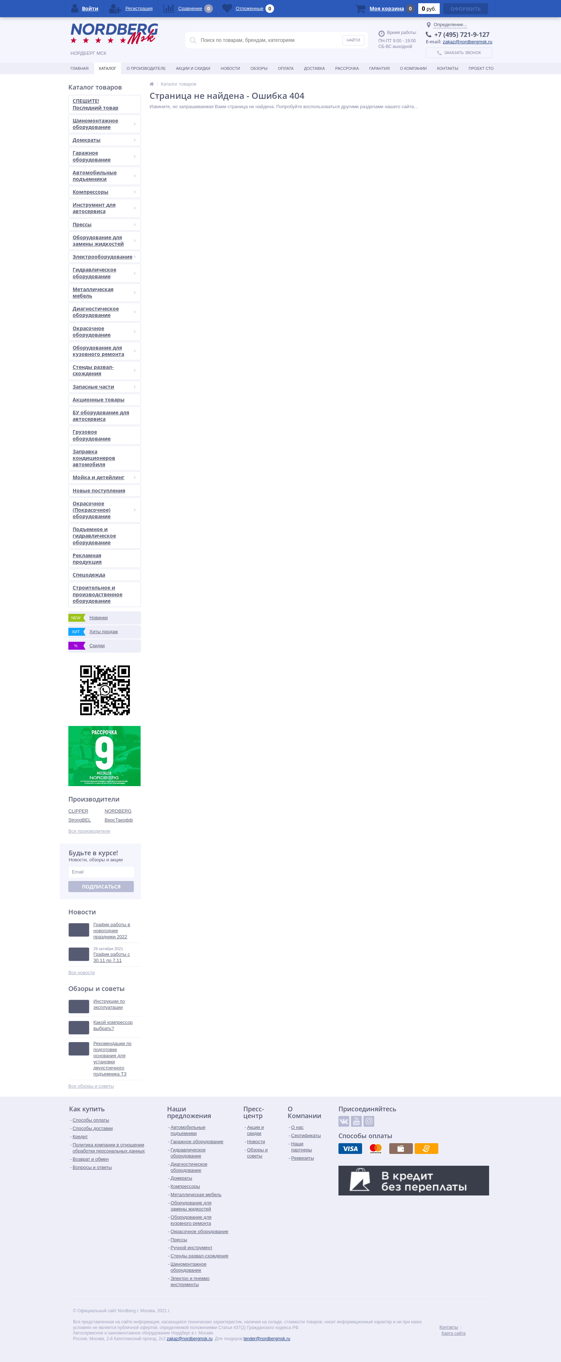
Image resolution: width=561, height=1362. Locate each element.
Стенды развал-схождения (104, 370)
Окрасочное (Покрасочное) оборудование (104, 510)
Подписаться (101, 886)
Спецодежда (89, 574)
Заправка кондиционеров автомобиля (94, 458)
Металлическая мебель (104, 292)
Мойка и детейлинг (104, 477)
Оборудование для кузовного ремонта (104, 350)
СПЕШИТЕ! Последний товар (95, 104)
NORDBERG (118, 811)
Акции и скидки (193, 68)
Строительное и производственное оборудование (97, 594)
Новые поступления (99, 490)
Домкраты (104, 139)
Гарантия (379, 68)
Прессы (104, 224)
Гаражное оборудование (104, 156)
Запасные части (104, 386)
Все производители (89, 831)
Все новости (81, 972)
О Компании (413, 68)
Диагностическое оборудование (104, 311)
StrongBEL (79, 820)
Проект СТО (481, 68)
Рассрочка (347, 68)
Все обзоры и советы (91, 1086)
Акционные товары (99, 399)
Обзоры (259, 68)
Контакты (447, 68)
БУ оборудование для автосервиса (101, 415)
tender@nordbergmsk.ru (267, 1338)
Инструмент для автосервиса (104, 208)
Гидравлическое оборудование (104, 272)
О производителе (146, 68)
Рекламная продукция (87, 558)
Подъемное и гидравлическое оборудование (94, 535)
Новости (230, 68)
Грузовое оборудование (92, 435)
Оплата (286, 68)
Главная (79, 68)
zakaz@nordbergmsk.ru (467, 41)
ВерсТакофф (119, 820)
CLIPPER (78, 811)
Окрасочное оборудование (104, 331)
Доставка (314, 68)
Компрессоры (104, 191)
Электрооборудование (104, 256)
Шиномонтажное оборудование (104, 123)
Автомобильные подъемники (104, 175)
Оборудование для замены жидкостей (104, 240)
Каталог (107, 68)
